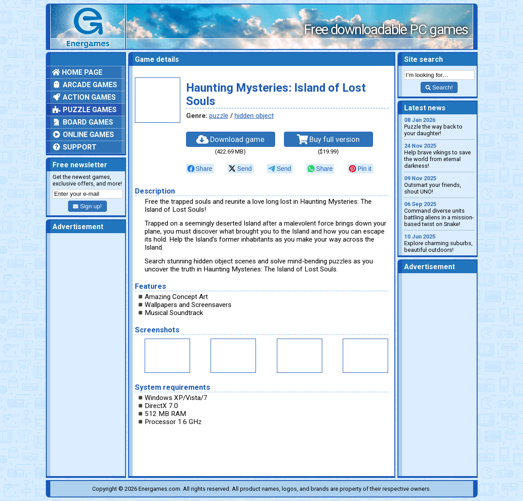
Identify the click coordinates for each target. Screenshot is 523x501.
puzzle (218, 116)
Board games (82, 122)
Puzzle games (84, 109)
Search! (439, 87)
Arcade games (84, 85)
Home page (77, 72)
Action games (84, 97)
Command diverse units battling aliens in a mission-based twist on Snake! (439, 214)
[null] (200, 169)
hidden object (254, 116)
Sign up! (87, 206)
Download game (230, 139)
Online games (83, 134)
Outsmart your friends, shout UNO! (439, 185)
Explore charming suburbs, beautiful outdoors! (439, 243)
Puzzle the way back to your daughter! (439, 127)
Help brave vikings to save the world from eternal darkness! (439, 155)
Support (74, 147)
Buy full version (328, 139)
